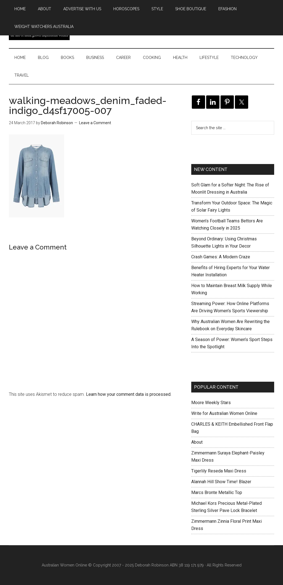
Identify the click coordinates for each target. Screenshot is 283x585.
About (197, 442)
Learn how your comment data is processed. (128, 394)
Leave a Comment (95, 123)
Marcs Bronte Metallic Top (216, 492)
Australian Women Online (64, 565)
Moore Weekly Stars (211, 402)
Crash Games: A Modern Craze (220, 256)
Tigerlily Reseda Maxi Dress (218, 471)
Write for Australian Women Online (224, 413)
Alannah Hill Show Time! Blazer (221, 481)
